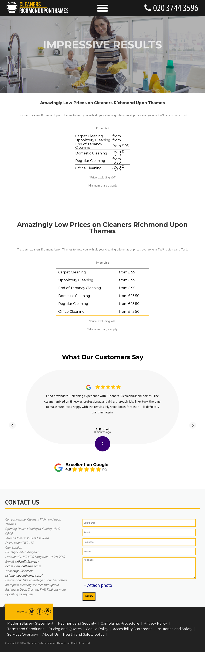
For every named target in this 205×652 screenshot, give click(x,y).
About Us (50, 634)
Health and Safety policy (83, 634)
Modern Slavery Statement (30, 623)
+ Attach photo (98, 585)
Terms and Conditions (25, 629)
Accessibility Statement (132, 629)
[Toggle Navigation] (102, 8)
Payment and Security (77, 623)
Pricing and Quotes (64, 629)
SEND (89, 596)
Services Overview (22, 634)
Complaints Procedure (120, 623)
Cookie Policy (97, 629)
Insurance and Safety (174, 629)
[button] (12, 425)
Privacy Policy (155, 623)
